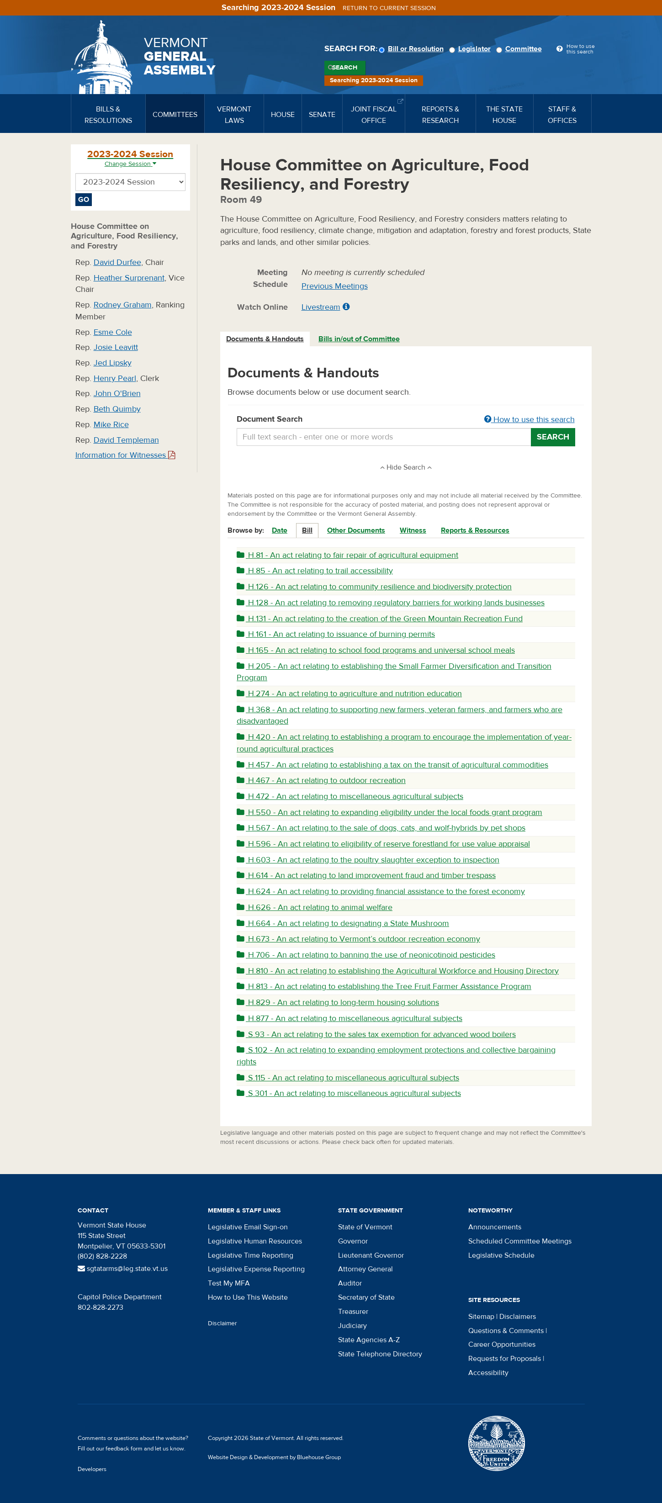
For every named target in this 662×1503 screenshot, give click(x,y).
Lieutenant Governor (371, 1255)
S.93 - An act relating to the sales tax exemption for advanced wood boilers (376, 1034)
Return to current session (389, 8)
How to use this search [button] (529, 419)
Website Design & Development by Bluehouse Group (274, 1457)
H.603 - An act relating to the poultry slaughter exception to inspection (368, 860)
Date (279, 530)
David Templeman (126, 440)
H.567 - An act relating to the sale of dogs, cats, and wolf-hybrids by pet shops (381, 828)
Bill (307, 530)
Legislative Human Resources (255, 1241)
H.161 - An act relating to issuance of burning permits (336, 634)
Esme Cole (113, 332)
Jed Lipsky (113, 363)
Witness (413, 530)
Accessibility (488, 1372)
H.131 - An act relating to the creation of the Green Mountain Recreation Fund (380, 619)
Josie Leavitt (116, 347)
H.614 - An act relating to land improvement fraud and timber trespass (366, 875)
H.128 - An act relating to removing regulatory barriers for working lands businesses (391, 603)
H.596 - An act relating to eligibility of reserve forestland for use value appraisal (383, 844)
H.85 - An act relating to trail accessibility (315, 571)
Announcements (494, 1227)
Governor (353, 1241)
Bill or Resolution (412, 48)
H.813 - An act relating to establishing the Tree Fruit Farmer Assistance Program (384, 986)
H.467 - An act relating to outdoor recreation (321, 780)
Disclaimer (222, 1323)
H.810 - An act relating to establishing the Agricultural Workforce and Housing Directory (398, 971)
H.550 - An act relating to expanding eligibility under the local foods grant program (389, 812)
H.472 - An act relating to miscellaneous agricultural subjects (350, 796)
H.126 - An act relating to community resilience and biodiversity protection (374, 587)
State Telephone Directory (380, 1354)
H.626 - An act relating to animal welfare (314, 907)
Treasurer (353, 1311)
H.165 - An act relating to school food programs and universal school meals (376, 650)
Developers (92, 1469)
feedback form (124, 1448)
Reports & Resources (475, 530)
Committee (520, 48)
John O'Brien (117, 393)
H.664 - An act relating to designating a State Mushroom (343, 923)
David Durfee (117, 262)
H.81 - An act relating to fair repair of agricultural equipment (347, 555)
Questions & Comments (506, 1330)
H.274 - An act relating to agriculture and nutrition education (349, 693)
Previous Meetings (335, 286)
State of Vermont (365, 1227)
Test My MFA (229, 1283)
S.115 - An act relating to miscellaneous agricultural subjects (348, 1078)
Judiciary (352, 1325)
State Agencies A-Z (369, 1339)
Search (344, 68)
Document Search (406, 419)
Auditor (350, 1283)
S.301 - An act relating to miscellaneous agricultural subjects (349, 1093)
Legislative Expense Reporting (256, 1269)
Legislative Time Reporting (250, 1255)
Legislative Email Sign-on (248, 1227)
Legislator (471, 48)
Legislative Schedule (501, 1255)
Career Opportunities (501, 1344)
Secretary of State (366, 1297)
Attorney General (365, 1269)
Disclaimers (517, 1316)
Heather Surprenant (129, 278)
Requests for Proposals (504, 1358)
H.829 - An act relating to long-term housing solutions (338, 1002)
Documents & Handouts (265, 339)
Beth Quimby (117, 409)
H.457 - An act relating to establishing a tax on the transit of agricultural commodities (392, 765)
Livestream (321, 307)
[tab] (265, 339)
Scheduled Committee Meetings (520, 1241)
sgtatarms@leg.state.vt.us (123, 1268)
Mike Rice (111, 424)
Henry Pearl (115, 378)
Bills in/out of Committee (359, 339)
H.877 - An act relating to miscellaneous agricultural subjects (349, 1018)
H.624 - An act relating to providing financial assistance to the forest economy (381, 891)
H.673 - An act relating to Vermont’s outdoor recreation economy (358, 939)
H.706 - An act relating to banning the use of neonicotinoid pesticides (366, 955)
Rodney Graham (123, 305)
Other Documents (356, 530)
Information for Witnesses (125, 455)
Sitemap (481, 1316)
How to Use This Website (248, 1297)
